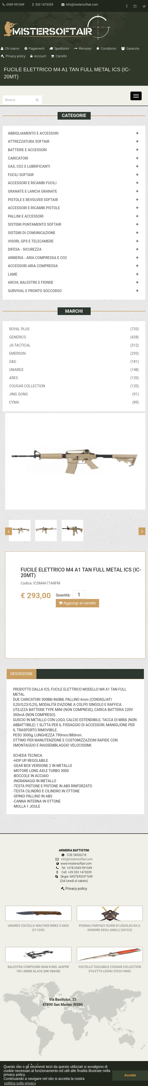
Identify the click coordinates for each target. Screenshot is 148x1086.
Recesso (82, 48)
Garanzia (130, 48)
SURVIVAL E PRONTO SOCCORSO (35, 291)
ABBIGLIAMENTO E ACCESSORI (33, 133)
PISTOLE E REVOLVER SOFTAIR (33, 200)
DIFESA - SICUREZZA (25, 249)
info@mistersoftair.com (79, 4)
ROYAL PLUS (74, 329)
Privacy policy (13, 56)
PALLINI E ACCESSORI (26, 216)
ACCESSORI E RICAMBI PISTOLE (34, 208)
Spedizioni (59, 48)
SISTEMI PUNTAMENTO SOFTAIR (34, 224)
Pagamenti (34, 48)
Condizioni (106, 48)
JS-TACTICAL (74, 345)
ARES (74, 377)
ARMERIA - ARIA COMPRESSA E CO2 (37, 258)
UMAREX (74, 369)
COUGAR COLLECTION (74, 386)
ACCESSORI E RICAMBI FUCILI (32, 183)
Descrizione (21, 674)
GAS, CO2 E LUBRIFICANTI (29, 166)
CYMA (74, 402)
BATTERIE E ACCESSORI (27, 150)
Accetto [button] (130, 1075)
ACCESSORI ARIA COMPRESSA (33, 266)
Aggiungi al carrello (77, 603)
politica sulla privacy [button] (20, 1083)
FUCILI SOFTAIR (21, 175)
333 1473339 (42, 4)
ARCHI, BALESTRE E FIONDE (30, 282)
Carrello (59, 56)
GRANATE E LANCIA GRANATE (32, 191)
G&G (74, 361)
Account (38, 56)
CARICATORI (18, 158)
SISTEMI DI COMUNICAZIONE (31, 233)
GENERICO (74, 337)
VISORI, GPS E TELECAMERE (30, 241)
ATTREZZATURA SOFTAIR (28, 141)
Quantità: (63, 595)
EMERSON (74, 353)
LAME (12, 274)
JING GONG (74, 394)
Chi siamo (10, 48)
